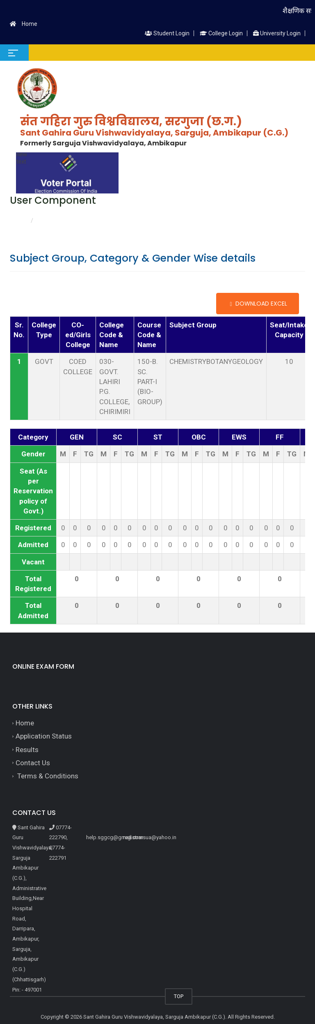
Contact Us (33, 763)
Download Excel (257, 303)
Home (29, 24)
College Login (221, 33)
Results (27, 750)
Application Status (44, 736)
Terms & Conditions (47, 776)
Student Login (167, 33)
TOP (178, 996)
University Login (277, 33)
